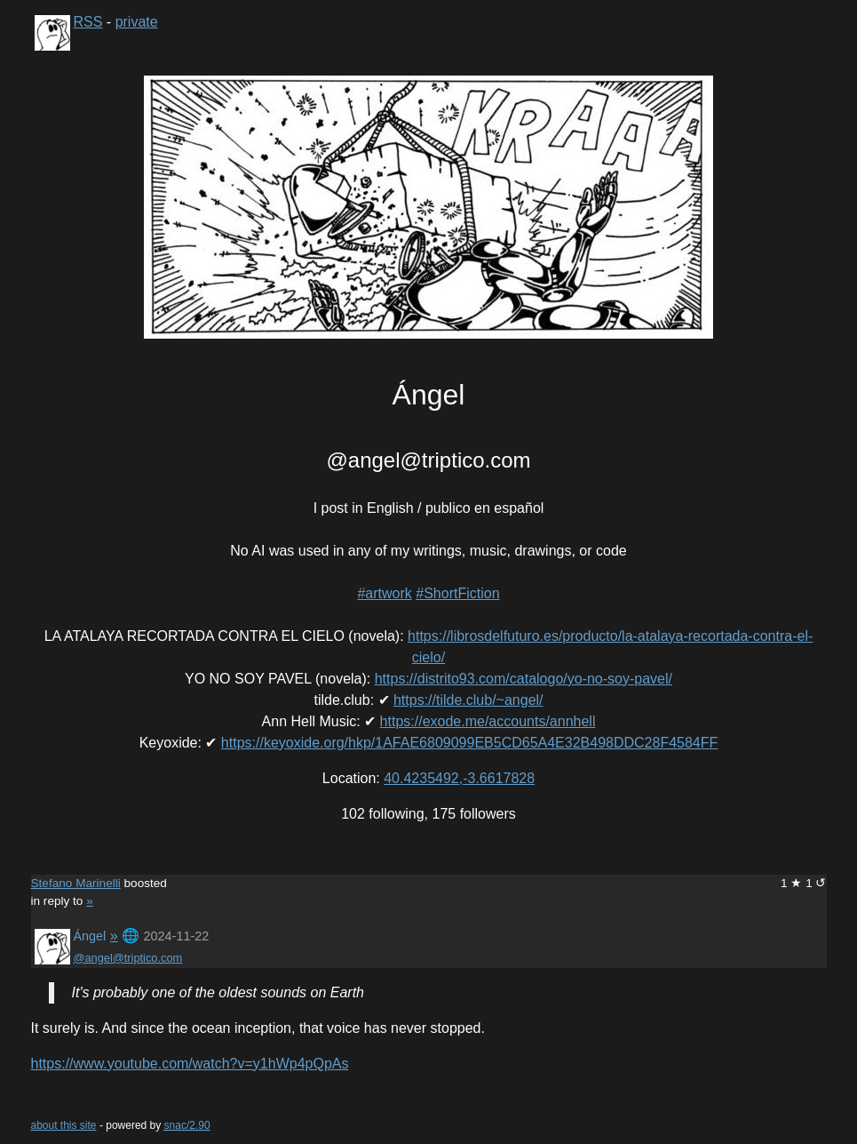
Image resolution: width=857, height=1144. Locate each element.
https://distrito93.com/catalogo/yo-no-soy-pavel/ (523, 678)
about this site (64, 1125)
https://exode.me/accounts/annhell (488, 721)
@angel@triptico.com (128, 957)
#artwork (384, 593)
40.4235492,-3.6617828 (459, 778)
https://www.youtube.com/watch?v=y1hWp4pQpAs (190, 1063)
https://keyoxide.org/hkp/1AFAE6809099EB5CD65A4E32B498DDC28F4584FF (469, 742)
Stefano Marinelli (76, 883)
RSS (88, 21)
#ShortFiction (457, 593)
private (136, 21)
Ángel (90, 936)
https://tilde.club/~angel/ (468, 700)
